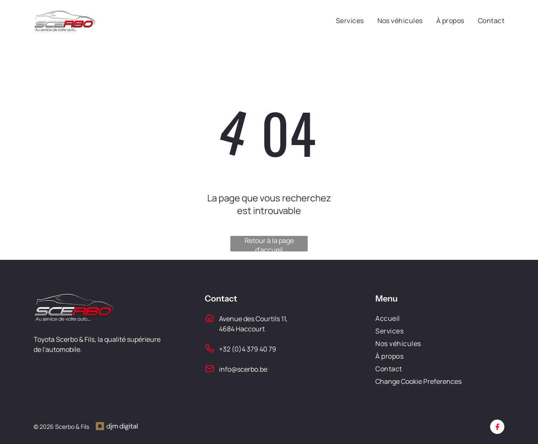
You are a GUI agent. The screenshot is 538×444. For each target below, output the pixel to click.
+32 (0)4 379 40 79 (247, 349)
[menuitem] (343, 20)
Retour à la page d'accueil (269, 243)
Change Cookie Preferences (418, 381)
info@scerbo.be (243, 369)
